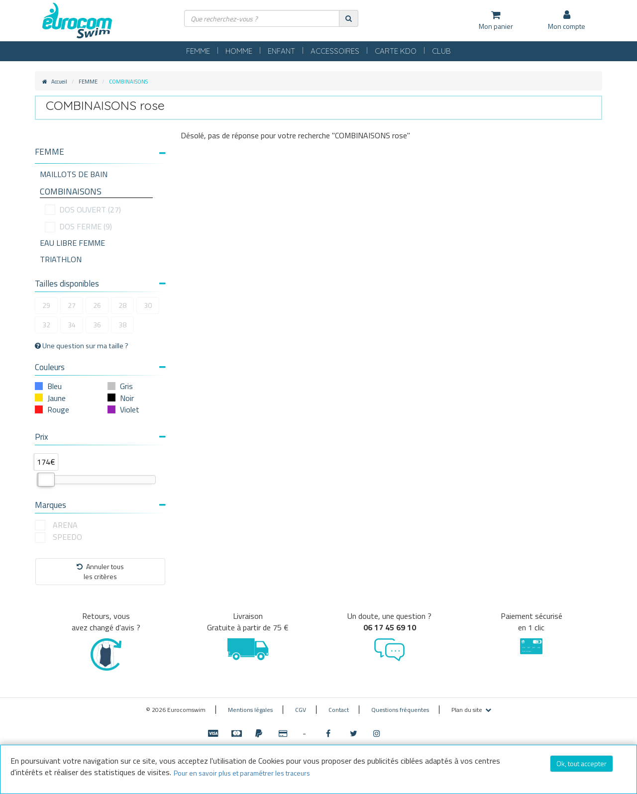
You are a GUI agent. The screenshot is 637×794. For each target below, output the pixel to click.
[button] (100, 152)
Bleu (54, 386)
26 (97, 305)
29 (46, 305)
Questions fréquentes (400, 709)
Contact (338, 709)
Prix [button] (100, 437)
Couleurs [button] (100, 367)
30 (148, 305)
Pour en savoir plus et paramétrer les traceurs (242, 773)
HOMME (238, 51)
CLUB (441, 51)
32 (46, 324)
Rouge (58, 409)
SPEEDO (67, 537)
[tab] (100, 155)
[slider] (46, 480)
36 (97, 324)
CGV (300, 709)
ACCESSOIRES (335, 51)
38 (122, 324)
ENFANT (281, 51)
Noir (127, 398)
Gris (126, 386)
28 (122, 305)
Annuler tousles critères (100, 571)
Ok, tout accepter (581, 763)
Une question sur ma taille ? (81, 345)
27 (72, 305)
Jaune (56, 398)
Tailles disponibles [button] (100, 284)
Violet (129, 409)
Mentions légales (250, 709)
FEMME (198, 51)
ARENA (65, 525)
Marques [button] (100, 505)
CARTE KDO (396, 51)
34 (72, 324)
